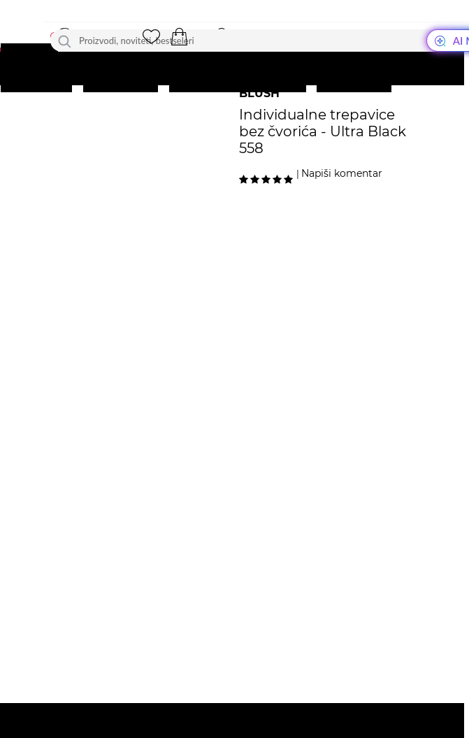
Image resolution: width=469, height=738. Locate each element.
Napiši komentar (341, 173)
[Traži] (65, 40)
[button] (179, 37)
